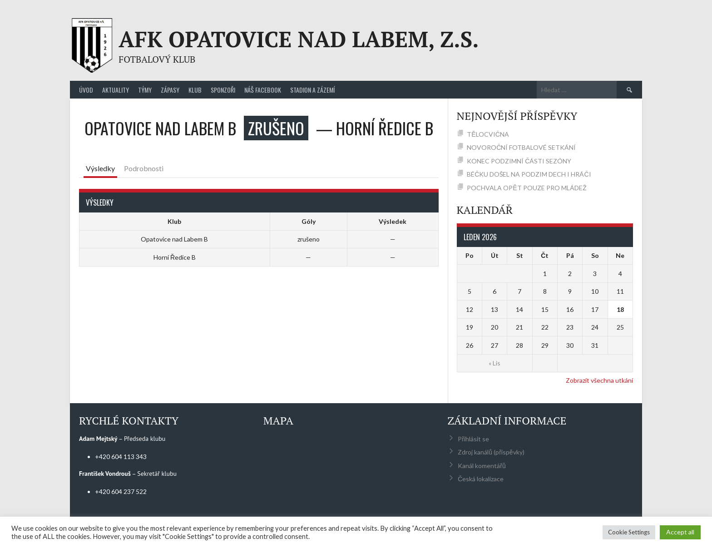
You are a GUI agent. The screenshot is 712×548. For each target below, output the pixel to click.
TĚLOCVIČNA (488, 134)
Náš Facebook (262, 89)
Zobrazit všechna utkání (599, 380)
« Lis (494, 363)
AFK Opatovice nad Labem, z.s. (299, 39)
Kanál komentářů (481, 465)
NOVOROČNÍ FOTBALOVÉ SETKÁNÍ (521, 147)
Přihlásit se (473, 439)
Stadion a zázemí (312, 89)
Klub (195, 89)
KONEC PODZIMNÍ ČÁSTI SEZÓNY (519, 161)
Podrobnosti (143, 168)
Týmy (145, 89)
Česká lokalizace (481, 479)
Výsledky (100, 168)
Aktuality (115, 89)
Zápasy (170, 89)
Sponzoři (223, 89)
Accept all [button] (680, 532)
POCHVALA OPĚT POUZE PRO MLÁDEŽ (526, 188)
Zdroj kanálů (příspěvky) (491, 452)
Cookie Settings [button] (629, 532)
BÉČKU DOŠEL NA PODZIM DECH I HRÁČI (529, 174)
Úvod (86, 89)
